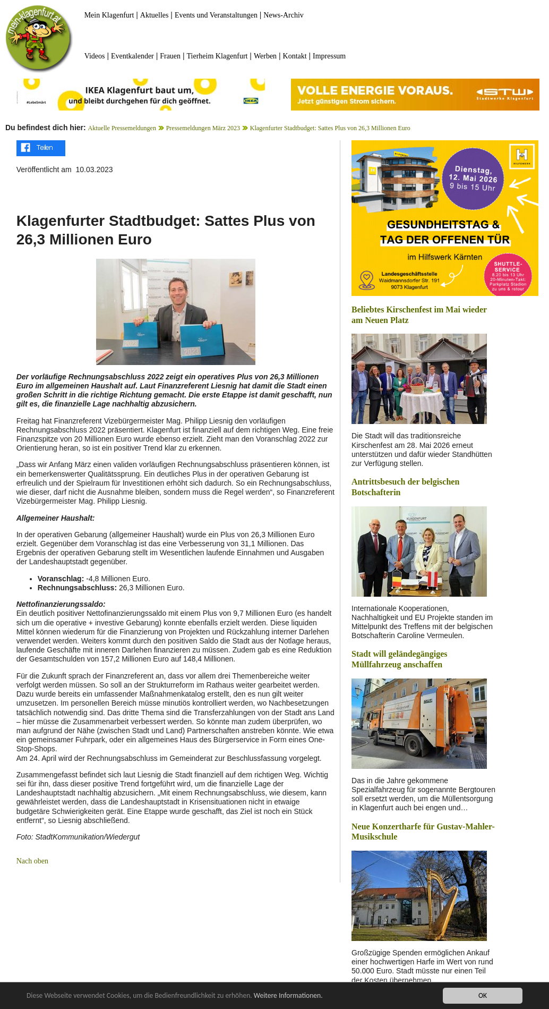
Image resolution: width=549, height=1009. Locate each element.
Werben (265, 56)
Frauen (170, 56)
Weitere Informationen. (288, 995)
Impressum (329, 56)
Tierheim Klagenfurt (217, 56)
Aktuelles (154, 15)
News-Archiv (283, 15)
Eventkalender (132, 56)
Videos (94, 56)
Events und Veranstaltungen (216, 15)
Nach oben (32, 861)
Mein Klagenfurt (109, 15)
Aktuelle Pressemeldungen (122, 128)
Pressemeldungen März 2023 (203, 128)
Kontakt (295, 56)
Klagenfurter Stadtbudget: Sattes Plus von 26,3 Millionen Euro (330, 128)
